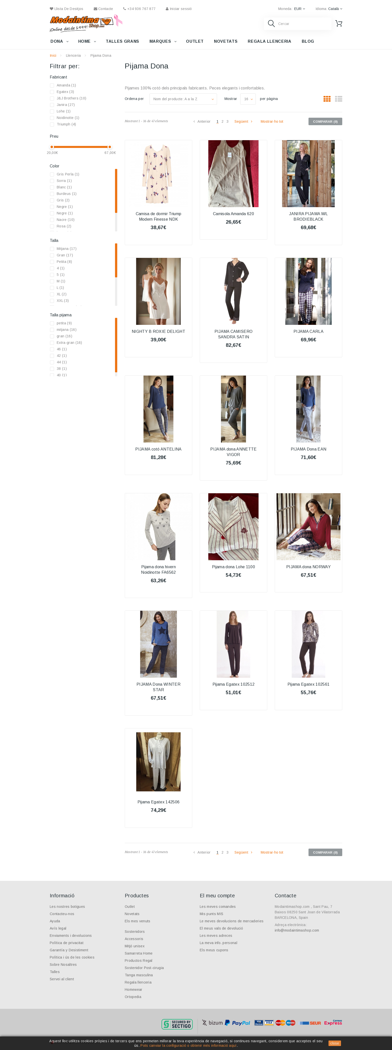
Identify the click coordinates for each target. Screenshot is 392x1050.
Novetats (226, 41)
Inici (53, 55)
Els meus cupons (214, 950)
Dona (56, 41)
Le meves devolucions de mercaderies (232, 921)
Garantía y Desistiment (69, 950)
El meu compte (217, 895)
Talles (55, 972)
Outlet (195, 41)
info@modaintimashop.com (297, 930)
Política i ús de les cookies (72, 957)
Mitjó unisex (134, 946)
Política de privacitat (67, 943)
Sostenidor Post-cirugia (144, 968)
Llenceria (73, 55)
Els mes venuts (137, 921)
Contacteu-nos (62, 914)
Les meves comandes (218, 907)
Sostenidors (135, 932)
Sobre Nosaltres (63, 965)
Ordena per (134, 99)
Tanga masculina (139, 975)
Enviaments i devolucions (71, 936)
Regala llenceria (269, 41)
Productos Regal (138, 961)
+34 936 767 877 (139, 9)
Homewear (133, 990)
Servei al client (62, 979)
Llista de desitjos (67, 9)
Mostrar (230, 99)
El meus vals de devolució (221, 928)
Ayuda (55, 921)
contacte (103, 9)
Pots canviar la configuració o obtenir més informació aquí (188, 1046)
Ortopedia (133, 997)
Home (84, 41)
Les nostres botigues (67, 907)
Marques (160, 41)
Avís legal (58, 928)
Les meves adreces (216, 936)
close (334, 1043)
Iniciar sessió (179, 9)
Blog (308, 41)
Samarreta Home (138, 953)
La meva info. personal (218, 943)
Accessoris (134, 939)
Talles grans (122, 41)
